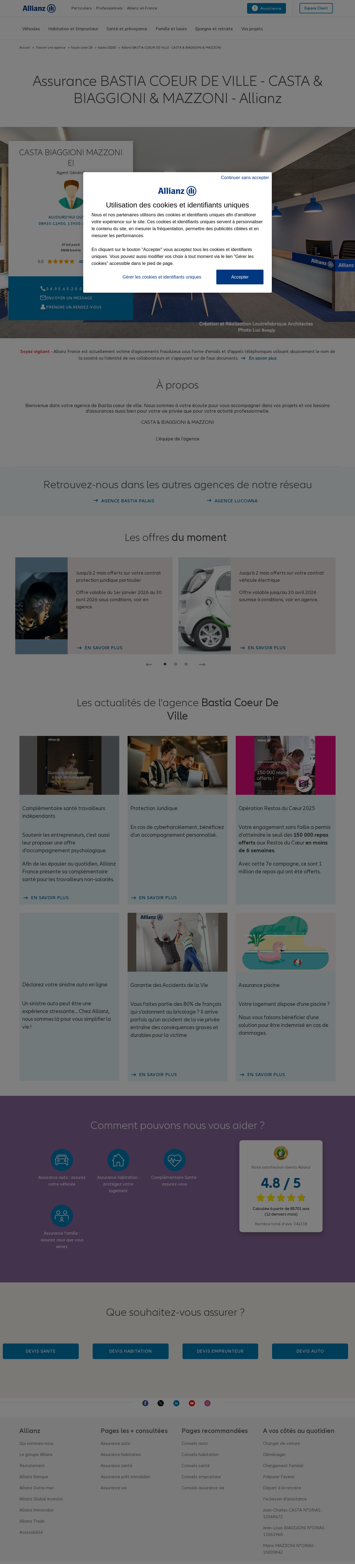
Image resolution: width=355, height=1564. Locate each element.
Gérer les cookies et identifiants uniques (162, 277)
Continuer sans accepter (245, 177)
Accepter (239, 277)
